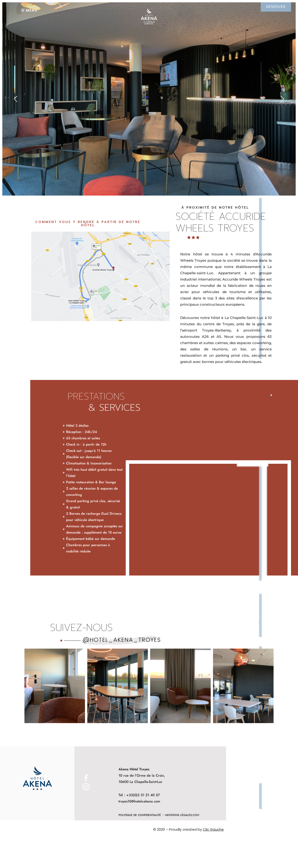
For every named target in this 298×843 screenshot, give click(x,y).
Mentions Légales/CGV (182, 815)
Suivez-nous (81, 627)
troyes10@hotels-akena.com (139, 801)
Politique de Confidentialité (140, 815)
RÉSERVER (276, 7)
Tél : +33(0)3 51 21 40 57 (139, 795)
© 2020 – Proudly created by (188, 829)
